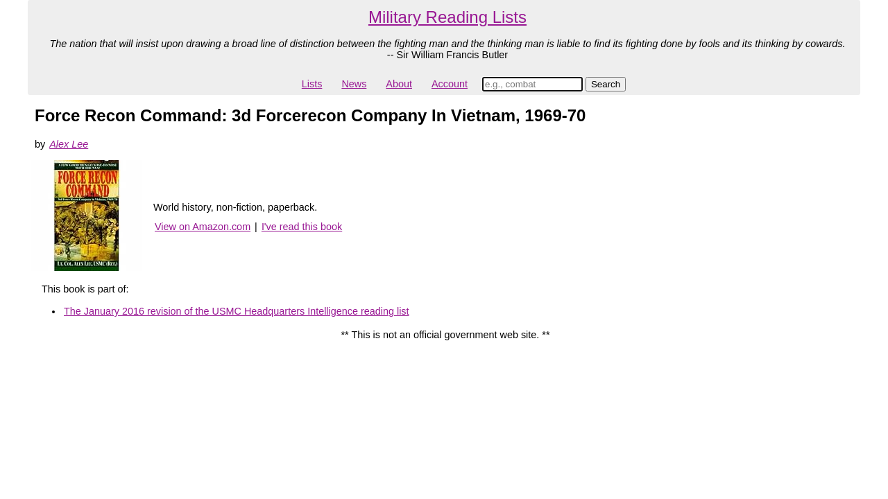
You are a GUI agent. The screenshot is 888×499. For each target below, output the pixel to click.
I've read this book (302, 226)
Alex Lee (68, 144)
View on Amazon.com (202, 226)
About (399, 83)
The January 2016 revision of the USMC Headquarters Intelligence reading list (236, 311)
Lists (312, 83)
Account (450, 83)
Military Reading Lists (447, 17)
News (353, 83)
